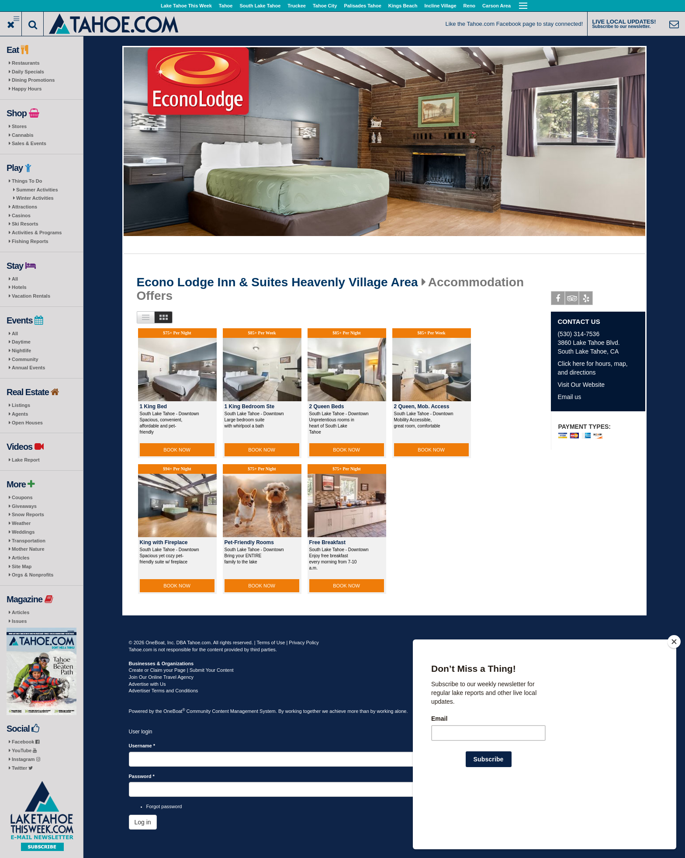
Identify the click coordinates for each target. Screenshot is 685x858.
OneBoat (174, 711)
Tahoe (226, 5)
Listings (21, 405)
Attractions (24, 206)
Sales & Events (29, 143)
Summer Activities (37, 189)
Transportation (28, 540)
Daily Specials (28, 71)
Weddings (23, 532)
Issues (19, 621)
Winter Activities (35, 198)
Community (25, 359)
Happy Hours (27, 88)
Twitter (22, 768)
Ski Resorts (25, 223)
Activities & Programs (37, 232)
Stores (19, 126)
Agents (20, 414)
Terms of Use (271, 642)
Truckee (296, 5)
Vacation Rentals (31, 296)
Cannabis (23, 135)
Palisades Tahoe (362, 5)
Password (142, 776)
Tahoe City (325, 5)
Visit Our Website (581, 384)
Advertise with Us (147, 684)
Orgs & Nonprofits (32, 574)
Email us (569, 396)
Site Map (21, 566)
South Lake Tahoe (259, 5)
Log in (143, 822)
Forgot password (164, 806)
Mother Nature (28, 549)
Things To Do (27, 181)
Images (164, 317)
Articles (20, 557)
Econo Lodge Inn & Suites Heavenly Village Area (277, 282)
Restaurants (26, 63)
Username (142, 745)
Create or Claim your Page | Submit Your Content (181, 670)
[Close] (674, 698)
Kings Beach (403, 5)
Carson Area (496, 5)
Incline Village (440, 5)
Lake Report (26, 459)
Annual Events (28, 367)
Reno (470, 5)
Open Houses (27, 422)
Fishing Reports (30, 241)
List (146, 317)
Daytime (21, 341)
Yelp (586, 300)
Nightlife (21, 350)
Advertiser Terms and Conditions (163, 690)
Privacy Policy (303, 642)
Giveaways (24, 506)
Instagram (26, 759)
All (15, 278)
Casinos (21, 215)
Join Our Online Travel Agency (161, 677)
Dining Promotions (33, 80)
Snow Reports (28, 514)
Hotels (19, 287)
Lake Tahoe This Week (186, 5)
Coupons (22, 497)
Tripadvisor (572, 300)
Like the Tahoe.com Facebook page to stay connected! (514, 24)
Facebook (25, 741)
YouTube (24, 750)
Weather (21, 523)
